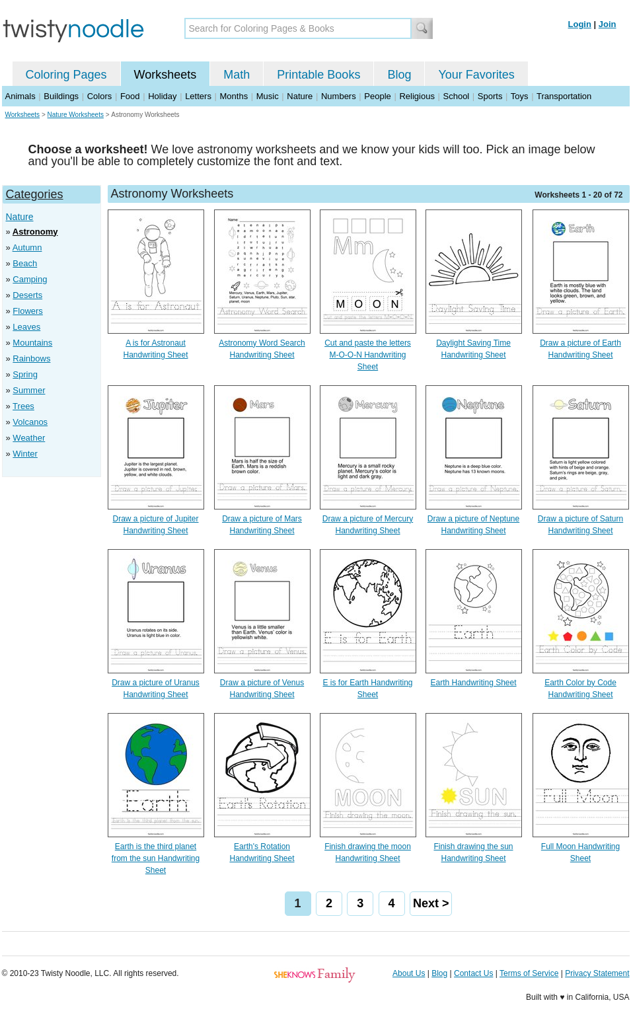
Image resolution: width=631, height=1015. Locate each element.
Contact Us (473, 973)
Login (579, 24)
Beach (25, 263)
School (456, 96)
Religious (416, 96)
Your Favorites (476, 74)
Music (267, 96)
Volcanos (30, 422)
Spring (25, 374)
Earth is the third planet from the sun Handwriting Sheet (156, 858)
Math (236, 74)
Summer (29, 390)
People (377, 96)
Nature (300, 96)
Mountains (32, 343)
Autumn (27, 247)
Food (130, 96)
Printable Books (318, 74)
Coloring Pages (66, 74)
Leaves (26, 327)
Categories (34, 194)
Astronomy (35, 232)
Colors (99, 96)
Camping (30, 279)
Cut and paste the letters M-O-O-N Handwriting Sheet (367, 354)
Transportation (564, 96)
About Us (408, 973)
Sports (490, 96)
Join (607, 24)
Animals (20, 96)
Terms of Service (529, 973)
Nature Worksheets (76, 114)
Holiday (162, 96)
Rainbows (31, 358)
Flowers (28, 311)
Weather (29, 438)
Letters (198, 96)
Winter (25, 454)
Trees (23, 406)
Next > (431, 903)
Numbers (338, 96)
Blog (399, 74)
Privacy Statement (597, 973)
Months (234, 96)
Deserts (27, 295)
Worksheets (165, 74)
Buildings (61, 96)
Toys (520, 96)
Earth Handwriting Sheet (473, 682)
